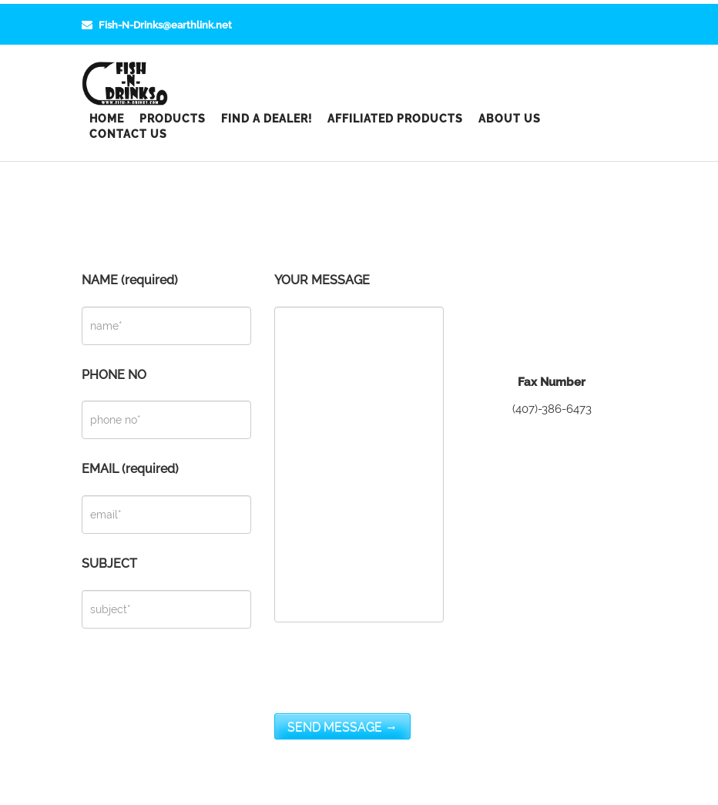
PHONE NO (166, 404)
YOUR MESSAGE (359, 447)
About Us (509, 118)
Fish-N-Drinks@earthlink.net (157, 25)
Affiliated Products (395, 118)
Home (106, 118)
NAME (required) (166, 309)
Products (172, 118)
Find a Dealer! (266, 118)
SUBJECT (166, 593)
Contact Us (128, 134)
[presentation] (391, 683)
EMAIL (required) (166, 498)
